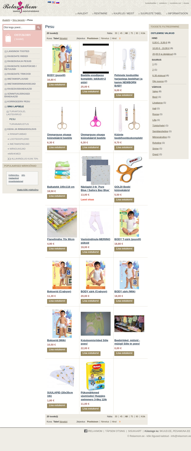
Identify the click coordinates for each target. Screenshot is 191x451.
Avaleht (6, 20)
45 (121, 33)
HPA (23, 175)
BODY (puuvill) (56, 75)
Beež (155, 97)
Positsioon (93, 38)
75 (132, 33)
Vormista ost (175, 3)
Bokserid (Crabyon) (59, 291)
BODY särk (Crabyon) (94, 291)
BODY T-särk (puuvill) (127, 239)
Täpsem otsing (115, 431)
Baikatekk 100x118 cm (60, 186)
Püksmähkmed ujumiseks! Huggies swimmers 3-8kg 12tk (94, 396)
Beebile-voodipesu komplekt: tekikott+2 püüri (93, 79)
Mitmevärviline (159, 137)
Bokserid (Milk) (56, 340)
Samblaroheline (160, 131)
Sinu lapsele (18, 20)
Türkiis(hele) (158, 125)
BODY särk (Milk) (124, 291)
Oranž (155, 154)
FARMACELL (14, 175)
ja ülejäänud (162, 54)
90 (137, 33)
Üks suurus (158, 81)
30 (116, 33)
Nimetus (105, 38)
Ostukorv (163, 3)
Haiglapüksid (14, 178)
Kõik (143, 33)
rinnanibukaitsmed (16, 181)
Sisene (186, 3)
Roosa (155, 114)
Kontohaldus (151, 3)
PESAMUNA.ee (181, 431)
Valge (155, 91)
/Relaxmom (93, 431)
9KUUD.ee (166, 431)
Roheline (156, 143)
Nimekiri (63, 38)
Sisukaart (134, 431)
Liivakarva (157, 102)
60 (126, 33)
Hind (114, 38)
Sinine (155, 148)
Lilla (154, 120)
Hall (154, 108)
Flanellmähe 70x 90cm (60, 239)
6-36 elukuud (159, 75)
